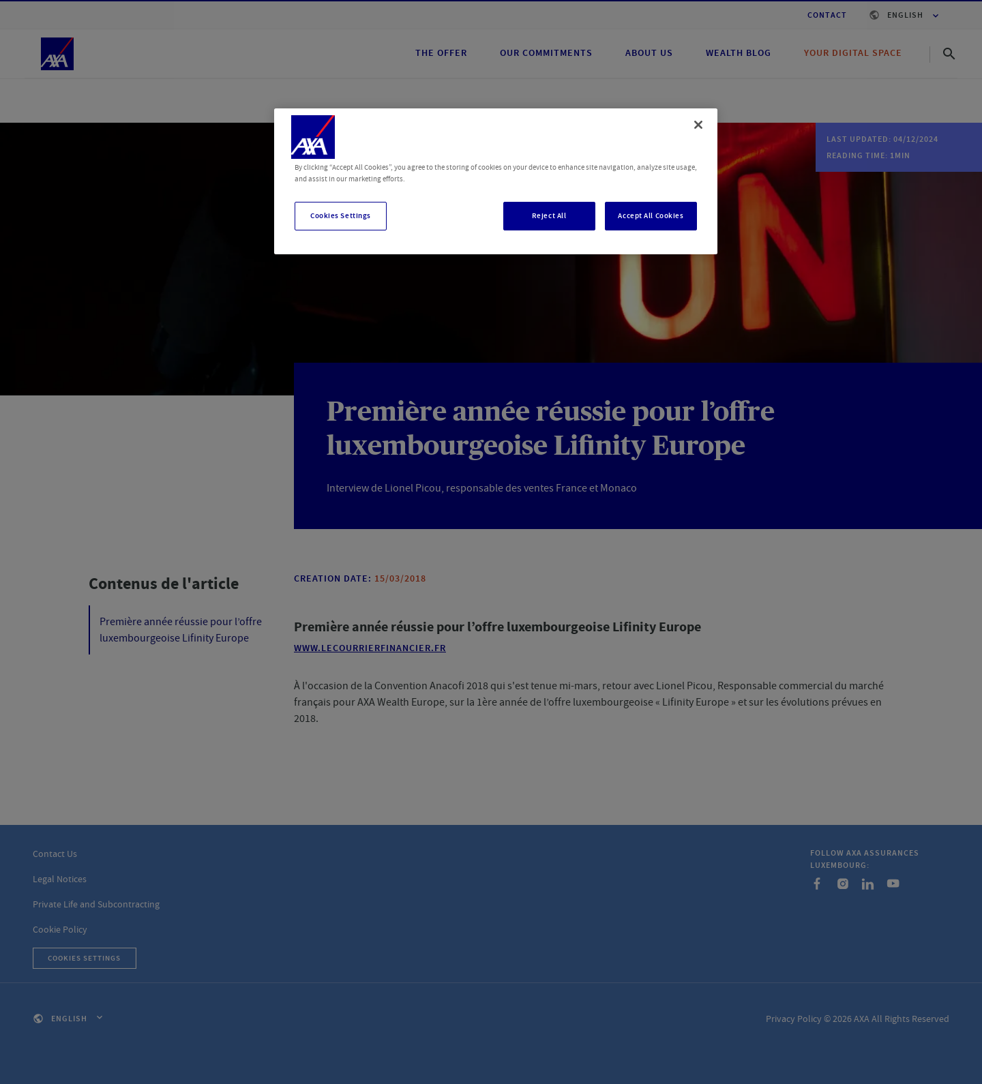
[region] (495, 181)
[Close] (698, 125)
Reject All (549, 216)
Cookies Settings (340, 216)
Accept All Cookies (650, 216)
